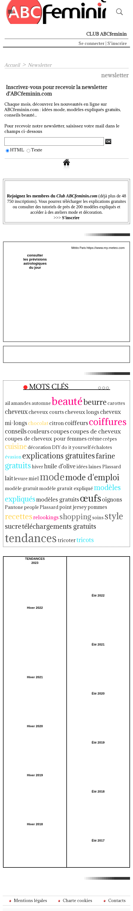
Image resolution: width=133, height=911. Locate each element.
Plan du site (50, 903)
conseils (15, 428)
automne (38, 401)
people (88, 489)
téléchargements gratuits (74, 508)
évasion (111, 443)
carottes (107, 401)
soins (122, 499)
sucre (31, 508)
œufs (34, 487)
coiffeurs (64, 419)
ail (7, 401)
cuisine (15, 442)
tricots (78, 521)
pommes (28, 499)
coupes (57, 427)
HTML (17, 149)
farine (80, 451)
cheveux (15, 409)
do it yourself (70, 443)
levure (92, 459)
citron (45, 420)
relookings (76, 499)
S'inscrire (117, 43)
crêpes (103, 435)
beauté (61, 400)
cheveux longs (76, 409)
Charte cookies (75, 882)
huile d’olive (20, 458)
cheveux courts (43, 410)
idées (41, 459)
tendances (28, 519)
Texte (36, 149)
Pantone (73, 489)
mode (16, 467)
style (14, 507)
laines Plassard (61, 459)
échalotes (93, 443)
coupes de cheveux (90, 427)
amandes (20, 401)
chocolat (28, 420)
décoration (37, 443)
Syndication (80, 903)
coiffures (92, 418)
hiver (119, 451)
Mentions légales (27, 882)
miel (104, 459)
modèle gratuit (94, 469)
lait (81, 458)
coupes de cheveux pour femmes (43, 435)
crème (89, 435)
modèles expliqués (66, 477)
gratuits (101, 450)
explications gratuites (38, 450)
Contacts (114, 882)
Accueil (12, 65)
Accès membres (21, 903)
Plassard (104, 489)
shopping (102, 498)
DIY (52, 443)
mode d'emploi (54, 468)
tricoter (61, 522)
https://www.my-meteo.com (105, 247)
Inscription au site (110, 903)
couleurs (36, 428)
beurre (87, 400)
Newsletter (41, 65)
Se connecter (91, 43)
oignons (54, 488)
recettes (50, 497)
